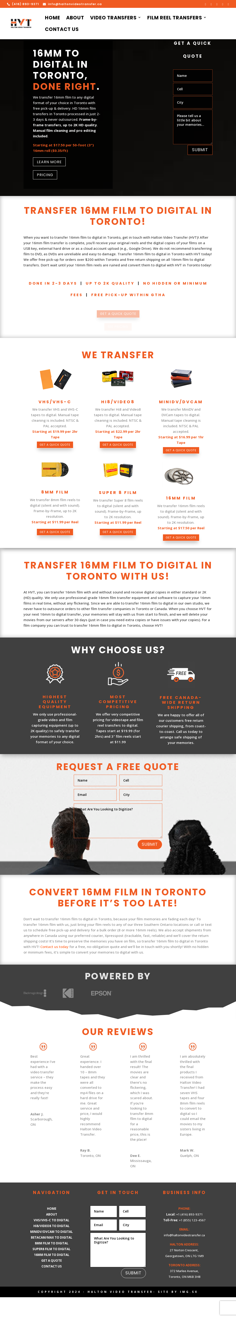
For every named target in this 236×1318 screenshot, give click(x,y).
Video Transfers (113, 18)
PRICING (45, 175)
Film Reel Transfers (174, 18)
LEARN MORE (49, 162)
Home (52, 18)
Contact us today (54, 967)
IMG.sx (189, 1313)
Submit (200, 150)
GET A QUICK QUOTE (55, 452)
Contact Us (62, 30)
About (75, 18)
